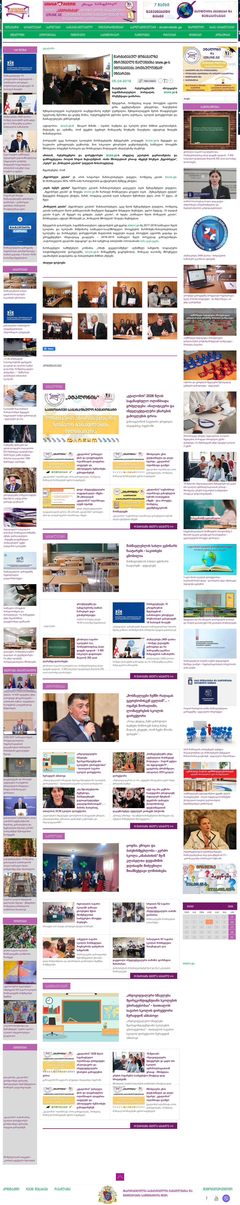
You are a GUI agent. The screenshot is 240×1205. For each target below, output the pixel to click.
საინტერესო (109, 35)
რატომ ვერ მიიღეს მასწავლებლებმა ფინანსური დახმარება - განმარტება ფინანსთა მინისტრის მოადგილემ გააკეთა (18, 202)
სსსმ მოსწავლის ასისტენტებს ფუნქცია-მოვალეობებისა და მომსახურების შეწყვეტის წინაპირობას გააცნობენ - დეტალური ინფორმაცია (209, 752)
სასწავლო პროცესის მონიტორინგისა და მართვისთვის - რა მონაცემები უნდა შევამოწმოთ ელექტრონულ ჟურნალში (19, 615)
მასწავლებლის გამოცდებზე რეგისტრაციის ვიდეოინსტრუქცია (18, 575)
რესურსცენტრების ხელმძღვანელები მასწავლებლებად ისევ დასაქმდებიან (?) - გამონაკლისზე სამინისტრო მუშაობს (205, 855)
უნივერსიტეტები (111, 27)
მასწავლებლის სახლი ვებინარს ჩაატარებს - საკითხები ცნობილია (15, 294)
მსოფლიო (196, 27)
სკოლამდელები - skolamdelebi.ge (156, 27)
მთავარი (12, 27)
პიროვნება (47, 35)
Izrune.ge (151, 140)
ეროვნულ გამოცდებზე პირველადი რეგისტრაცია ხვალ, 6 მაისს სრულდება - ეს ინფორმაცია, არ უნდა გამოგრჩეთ (209, 299)
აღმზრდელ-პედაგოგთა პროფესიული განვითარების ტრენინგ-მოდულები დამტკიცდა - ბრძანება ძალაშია (208, 341)
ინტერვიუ (77, 35)
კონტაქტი (11, 1189)
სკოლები (53, 27)
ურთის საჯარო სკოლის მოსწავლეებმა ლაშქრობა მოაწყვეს (17, 954)
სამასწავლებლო (79, 27)
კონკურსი (222, 35)
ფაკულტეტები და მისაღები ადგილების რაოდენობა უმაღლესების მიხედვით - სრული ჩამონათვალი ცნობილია (18, 786)
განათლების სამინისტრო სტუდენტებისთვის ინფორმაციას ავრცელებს (17, 329)
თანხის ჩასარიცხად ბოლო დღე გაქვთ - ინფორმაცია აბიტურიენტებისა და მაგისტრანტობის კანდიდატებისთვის (204, 204)
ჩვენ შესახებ (37, 1189)
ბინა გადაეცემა (149, 241)
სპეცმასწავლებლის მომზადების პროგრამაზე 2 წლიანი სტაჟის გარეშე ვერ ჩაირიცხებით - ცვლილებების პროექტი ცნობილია (208, 534)
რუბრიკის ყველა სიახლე (153, 526)
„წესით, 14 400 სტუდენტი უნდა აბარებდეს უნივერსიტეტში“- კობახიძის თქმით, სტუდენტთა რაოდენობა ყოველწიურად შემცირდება (19, 701)
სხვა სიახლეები (221, 27)
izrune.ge (169, 92)
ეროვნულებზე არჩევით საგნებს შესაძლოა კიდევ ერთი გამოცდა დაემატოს (20, 498)
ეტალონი (17, 35)
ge (174, 177)
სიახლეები (32, 27)
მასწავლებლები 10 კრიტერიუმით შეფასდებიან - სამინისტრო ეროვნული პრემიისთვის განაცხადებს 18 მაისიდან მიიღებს (19, 82)
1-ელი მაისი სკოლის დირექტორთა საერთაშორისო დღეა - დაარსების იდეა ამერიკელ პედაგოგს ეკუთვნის (210, 580)
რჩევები (169, 35)
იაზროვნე (142, 35)
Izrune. (169, 177)
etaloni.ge (133, 225)
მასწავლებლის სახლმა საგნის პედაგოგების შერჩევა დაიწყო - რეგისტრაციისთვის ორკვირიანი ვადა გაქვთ (210, 664)
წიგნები (195, 35)
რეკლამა (62, 1189)
